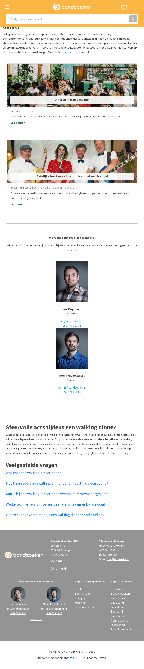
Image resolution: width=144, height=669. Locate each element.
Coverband (117, 589)
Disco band (118, 625)
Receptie (80, 598)
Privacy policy (59, 555)
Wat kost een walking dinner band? (33, 472)
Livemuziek (118, 598)
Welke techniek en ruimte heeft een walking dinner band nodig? (56, 504)
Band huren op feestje (125, 629)
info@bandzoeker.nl (117, 559)
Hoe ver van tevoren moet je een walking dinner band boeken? (55, 514)
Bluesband (117, 607)
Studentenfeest (85, 607)
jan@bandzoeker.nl (72, 321)
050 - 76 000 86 (72, 325)
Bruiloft (80, 589)
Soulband (117, 611)
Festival (80, 602)
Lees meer (17, 123)
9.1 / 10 (76, 658)
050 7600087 (54, 613)
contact (68, 52)
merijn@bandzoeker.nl (72, 387)
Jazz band (117, 602)
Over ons (56, 561)
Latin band (117, 616)
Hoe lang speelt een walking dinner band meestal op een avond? (57, 483)
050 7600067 (110, 554)
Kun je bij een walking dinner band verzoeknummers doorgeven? (56, 493)
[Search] (72, 19)
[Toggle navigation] (7, 7)
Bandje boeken (120, 593)
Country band (119, 620)
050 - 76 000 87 (72, 392)
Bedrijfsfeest (83, 593)
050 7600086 (18, 613)
